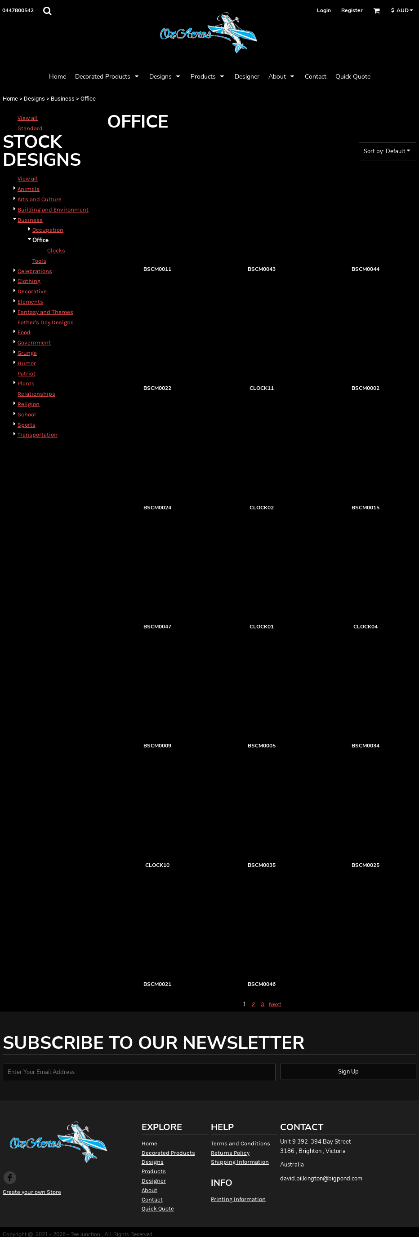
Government (34, 342)
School (27, 414)
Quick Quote (158, 1208)
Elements (30, 301)
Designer (154, 1180)
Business (63, 98)
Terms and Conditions (240, 1143)
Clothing (29, 281)
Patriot (27, 373)
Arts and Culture (40, 199)
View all (28, 118)
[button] (47, 10)
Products (154, 1171)
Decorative (32, 291)
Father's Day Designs (46, 322)
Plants (26, 383)
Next (275, 1004)
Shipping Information (240, 1161)
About (149, 1190)
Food (24, 332)
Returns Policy (230, 1152)
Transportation (38, 434)
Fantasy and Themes (45, 312)
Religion (29, 404)
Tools (39, 260)
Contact (152, 1199)
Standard (30, 128)
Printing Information (238, 1199)
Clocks (56, 250)
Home (10, 98)
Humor (27, 363)
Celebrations (35, 271)
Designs (34, 98)
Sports (27, 424)
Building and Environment (53, 209)
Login (324, 10)
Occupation (47, 229)
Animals (29, 189)
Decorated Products (168, 1152)
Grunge (27, 352)
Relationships (36, 393)
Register (352, 10)
